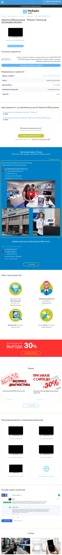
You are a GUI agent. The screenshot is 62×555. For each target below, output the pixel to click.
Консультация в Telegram (13, 176)
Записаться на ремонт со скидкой (31, 65)
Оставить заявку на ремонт (31, 136)
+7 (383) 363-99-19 (11, 173)
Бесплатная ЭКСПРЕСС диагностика (14, 391)
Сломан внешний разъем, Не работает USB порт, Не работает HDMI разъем (27, 118)
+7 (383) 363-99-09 (52, 1)
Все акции (30, 405)
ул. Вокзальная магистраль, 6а (16, 168)
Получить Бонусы (31, 353)
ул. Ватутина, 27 (11, 249)
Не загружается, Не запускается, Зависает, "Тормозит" (20, 112)
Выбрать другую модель (15, 46)
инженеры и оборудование (46, 301)
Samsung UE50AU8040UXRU (51, 76)
